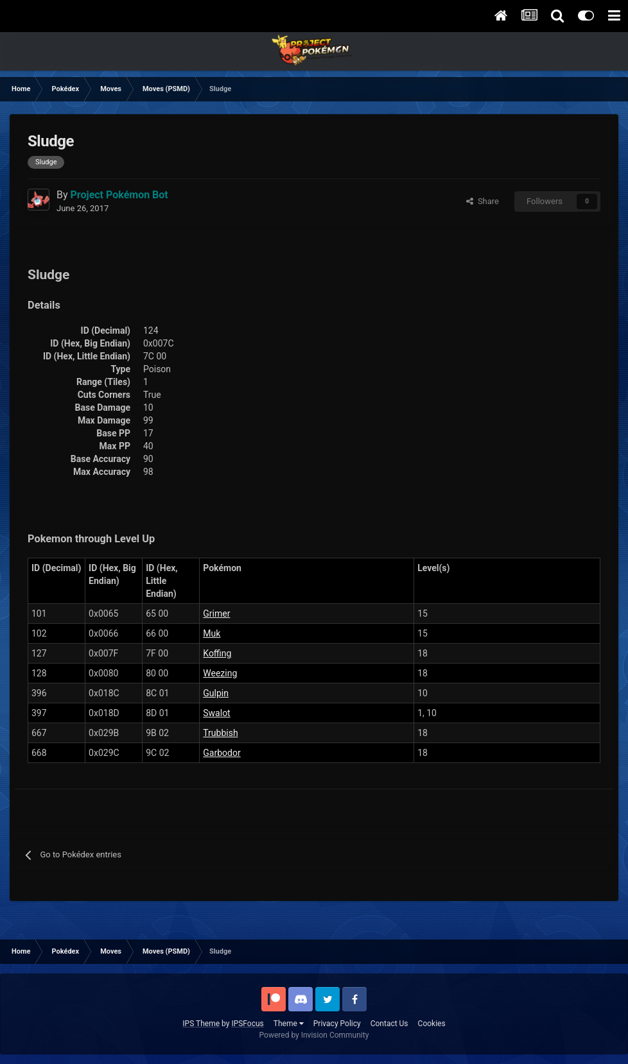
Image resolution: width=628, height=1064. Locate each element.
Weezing (220, 673)
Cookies (432, 1023)
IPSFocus (247, 1023)
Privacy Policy (337, 1023)
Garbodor (221, 753)
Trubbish (220, 733)
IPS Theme (201, 1023)
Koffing (217, 653)
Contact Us (389, 1023)
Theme (289, 1023)
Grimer (216, 613)
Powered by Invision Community (314, 1035)
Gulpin (216, 693)
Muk (211, 633)
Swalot (216, 713)
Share (482, 201)
